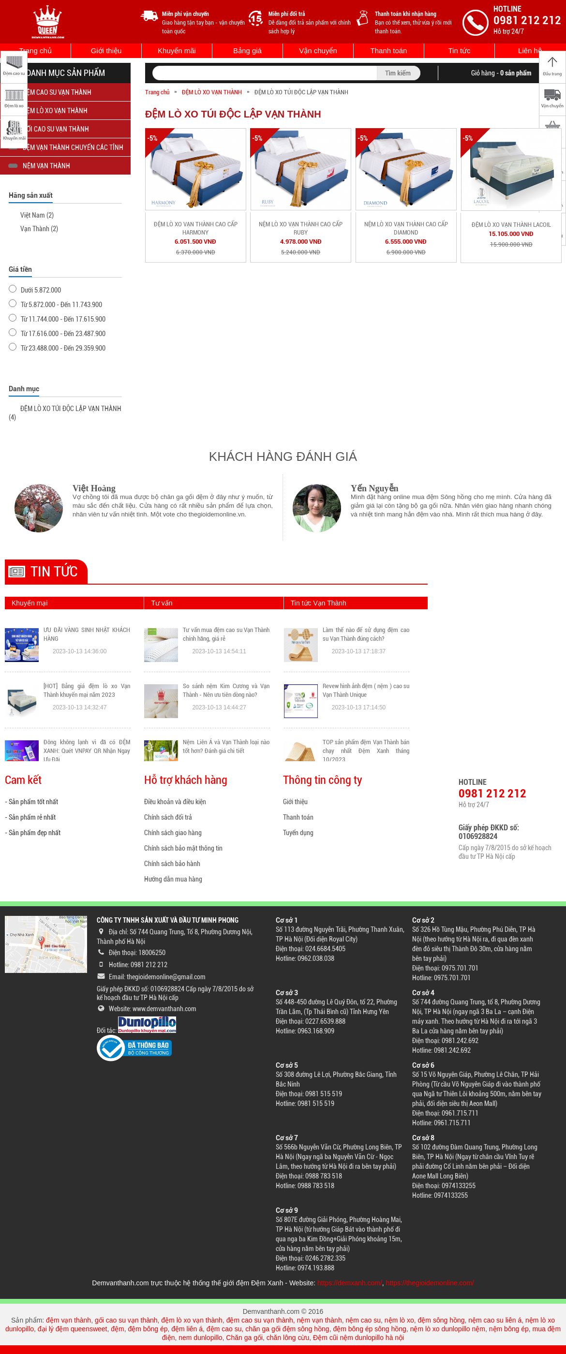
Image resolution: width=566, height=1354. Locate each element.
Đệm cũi (325, 1337)
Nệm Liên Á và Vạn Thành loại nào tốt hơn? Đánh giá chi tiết (226, 746)
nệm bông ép (509, 1329)
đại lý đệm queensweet (72, 1329)
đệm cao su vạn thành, (261, 1320)
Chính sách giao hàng (173, 833)
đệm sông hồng (441, 1320)
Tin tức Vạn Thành (318, 603)
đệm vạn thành (68, 1320)
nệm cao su (363, 1320)
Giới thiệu (106, 50)
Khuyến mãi (177, 50)
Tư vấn (161, 603)
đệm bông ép (148, 1329)
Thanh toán (389, 50)
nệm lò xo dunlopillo (440, 1329)
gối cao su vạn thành (126, 1320)
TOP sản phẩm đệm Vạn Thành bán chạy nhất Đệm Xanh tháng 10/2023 (366, 750)
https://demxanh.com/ (349, 1283)
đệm (117, 1329)
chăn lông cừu (288, 1337)
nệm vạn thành (319, 1320)
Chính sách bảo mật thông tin (183, 848)
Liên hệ (530, 50)
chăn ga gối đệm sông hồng (287, 1329)
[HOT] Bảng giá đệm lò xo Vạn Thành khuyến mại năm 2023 (87, 690)
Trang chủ (35, 50)
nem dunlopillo (200, 1337)
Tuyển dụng (298, 833)
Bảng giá (247, 50)
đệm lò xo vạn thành (192, 1320)
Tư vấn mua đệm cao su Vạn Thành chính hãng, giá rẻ (226, 634)
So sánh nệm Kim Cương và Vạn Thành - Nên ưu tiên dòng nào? (226, 690)
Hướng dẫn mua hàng (173, 879)
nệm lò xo (399, 1320)
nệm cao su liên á (494, 1320)
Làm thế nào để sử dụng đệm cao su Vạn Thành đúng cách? (366, 634)
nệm (478, 1329)
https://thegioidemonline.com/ (430, 1283)
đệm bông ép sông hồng (369, 1329)
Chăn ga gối (244, 1337)
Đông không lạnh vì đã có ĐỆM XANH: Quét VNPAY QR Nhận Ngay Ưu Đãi (87, 750)
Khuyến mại (29, 603)
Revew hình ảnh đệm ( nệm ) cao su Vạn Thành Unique (366, 690)
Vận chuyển (318, 50)
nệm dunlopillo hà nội (372, 1337)
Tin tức (459, 50)
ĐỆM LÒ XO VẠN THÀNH (212, 92)
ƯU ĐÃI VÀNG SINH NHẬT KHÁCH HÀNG (87, 634)
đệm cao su (224, 1329)
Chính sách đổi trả (168, 817)
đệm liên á (187, 1329)
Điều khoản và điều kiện (175, 802)
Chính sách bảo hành (172, 864)
